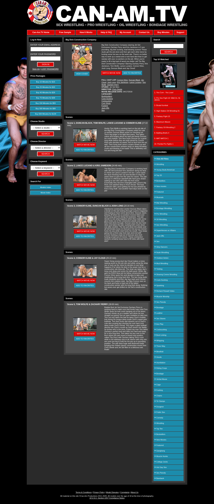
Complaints (124, 492)
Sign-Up (36, 69)
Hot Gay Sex (160, 467)
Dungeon (159, 407)
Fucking (104, 106)
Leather (158, 313)
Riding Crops (160, 368)
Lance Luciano (135, 82)
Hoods (158, 357)
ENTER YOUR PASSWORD (43, 54)
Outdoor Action (161, 258)
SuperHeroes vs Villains (165, 230)
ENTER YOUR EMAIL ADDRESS (45, 45)
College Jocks (161, 462)
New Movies (160, 440)
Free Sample (65, 32)
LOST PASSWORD (50, 69)
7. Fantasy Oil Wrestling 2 (164, 127)
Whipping (159, 341)
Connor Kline (122, 80)
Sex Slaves (160, 319)
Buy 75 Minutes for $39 (45, 98)
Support (180, 32)
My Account (125, 32)
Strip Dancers (161, 247)
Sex (103, 110)
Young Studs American (164, 170)
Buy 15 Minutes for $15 (45, 82)
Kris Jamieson (122, 82)
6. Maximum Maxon (162, 122)
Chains (158, 396)
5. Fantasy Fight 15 (162, 116)
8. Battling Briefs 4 (161, 133)
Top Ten (158, 429)
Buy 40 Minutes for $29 (45, 92)
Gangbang (159, 451)
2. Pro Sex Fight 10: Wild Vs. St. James (167, 99)
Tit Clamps (159, 401)
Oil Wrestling (160, 219)
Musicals (159, 197)
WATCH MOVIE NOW (111, 73)
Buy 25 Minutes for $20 (45, 87)
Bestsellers (159, 181)
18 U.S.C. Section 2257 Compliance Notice (107, 498)
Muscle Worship (161, 296)
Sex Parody (160, 302)
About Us (134, 492)
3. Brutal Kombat (161, 105)
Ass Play (158, 324)
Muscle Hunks (161, 456)
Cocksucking (106, 101)
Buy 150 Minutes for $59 (46, 103)
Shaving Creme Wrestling (165, 274)
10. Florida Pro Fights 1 (163, 144)
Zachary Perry (113, 85)
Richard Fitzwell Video (164, 291)
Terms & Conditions (83, 492)
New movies (160, 186)
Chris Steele (117, 89)
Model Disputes (112, 492)
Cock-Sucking (107, 99)
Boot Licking (160, 335)
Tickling (158, 269)
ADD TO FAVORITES (132, 73)
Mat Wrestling (161, 203)
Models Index (45, 187)
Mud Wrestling (161, 263)
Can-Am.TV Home (40, 32)
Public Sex (159, 412)
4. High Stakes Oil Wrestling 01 (167, 111)
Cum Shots (106, 103)
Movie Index (45, 193)
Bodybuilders (106, 96)
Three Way (159, 346)
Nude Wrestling (161, 252)
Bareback (159, 478)
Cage (157, 385)
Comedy (158, 418)
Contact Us (144, 32)
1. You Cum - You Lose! (164, 92)
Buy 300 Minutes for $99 (46, 109)
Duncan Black (134, 80)
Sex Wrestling (161, 225)
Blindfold (158, 352)
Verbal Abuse (160, 379)
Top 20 (158, 175)
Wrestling (159, 164)
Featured (159, 192)
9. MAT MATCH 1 (161, 138)
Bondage (159, 308)
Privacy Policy (98, 492)
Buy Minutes (163, 32)
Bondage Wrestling (163, 208)
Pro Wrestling (160, 214)
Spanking (159, 285)
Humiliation (159, 363)
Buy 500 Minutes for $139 (45, 114)
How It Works (86, 32)
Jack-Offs (105, 108)
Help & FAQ (106, 32)
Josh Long (111, 82)
